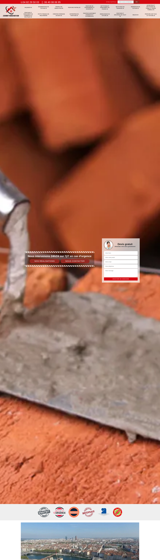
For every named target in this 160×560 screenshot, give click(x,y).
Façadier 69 (28, 7)
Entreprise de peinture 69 (74, 14)
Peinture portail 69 (74, 7)
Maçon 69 (135, 14)
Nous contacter (75, 261)
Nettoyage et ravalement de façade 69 (104, 7)
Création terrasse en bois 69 (59, 14)
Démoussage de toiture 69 (105, 14)
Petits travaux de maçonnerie (43, 14)
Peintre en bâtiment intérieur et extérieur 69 (89, 15)
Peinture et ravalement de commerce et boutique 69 (28, 15)
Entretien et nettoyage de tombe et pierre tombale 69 (151, 7)
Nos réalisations (44, 261)
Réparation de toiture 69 (135, 7)
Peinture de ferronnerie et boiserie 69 (89, 7)
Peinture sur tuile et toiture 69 (151, 14)
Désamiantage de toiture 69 (43, 7)
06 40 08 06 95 (51, 2)
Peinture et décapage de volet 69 (120, 15)
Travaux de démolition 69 (59, 7)
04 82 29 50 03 (29, 2)
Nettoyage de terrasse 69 (120, 7)
